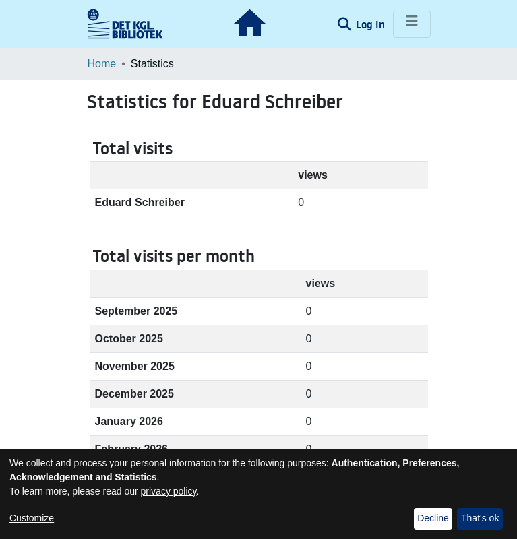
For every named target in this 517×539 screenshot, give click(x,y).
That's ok (480, 518)
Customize (31, 518)
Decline (433, 518)
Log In (372, 24)
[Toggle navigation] (412, 24)
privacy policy (169, 491)
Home (102, 63)
